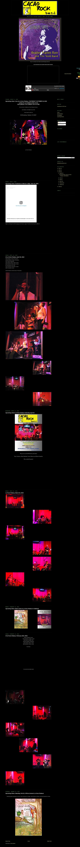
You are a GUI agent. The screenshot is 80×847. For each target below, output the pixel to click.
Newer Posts (7, 841)
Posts (59, 122)
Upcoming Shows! (60, 116)
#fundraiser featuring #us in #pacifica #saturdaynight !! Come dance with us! (20, 218)
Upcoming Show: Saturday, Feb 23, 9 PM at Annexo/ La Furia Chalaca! (24, 793)
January (61, 184)
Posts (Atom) (12, 843)
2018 (60, 186)
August (61, 173)
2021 (60, 168)
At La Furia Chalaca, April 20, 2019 (14, 257)
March (61, 181)
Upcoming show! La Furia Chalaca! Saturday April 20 (19, 412)
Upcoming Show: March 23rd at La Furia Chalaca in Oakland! (22, 608)
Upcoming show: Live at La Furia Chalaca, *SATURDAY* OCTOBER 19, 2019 (26, 101)
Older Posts (49, 841)
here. (65, 106)
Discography (59, 115)
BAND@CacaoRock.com (61, 163)
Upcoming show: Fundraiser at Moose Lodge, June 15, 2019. (22, 183)
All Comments (61, 124)
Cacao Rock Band (67, 73)
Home (29, 841)
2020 (60, 170)
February (61, 182)
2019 (60, 171)
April (60, 179)
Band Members (60, 113)
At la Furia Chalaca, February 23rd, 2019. (16, 635)
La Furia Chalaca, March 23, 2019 (14, 492)
